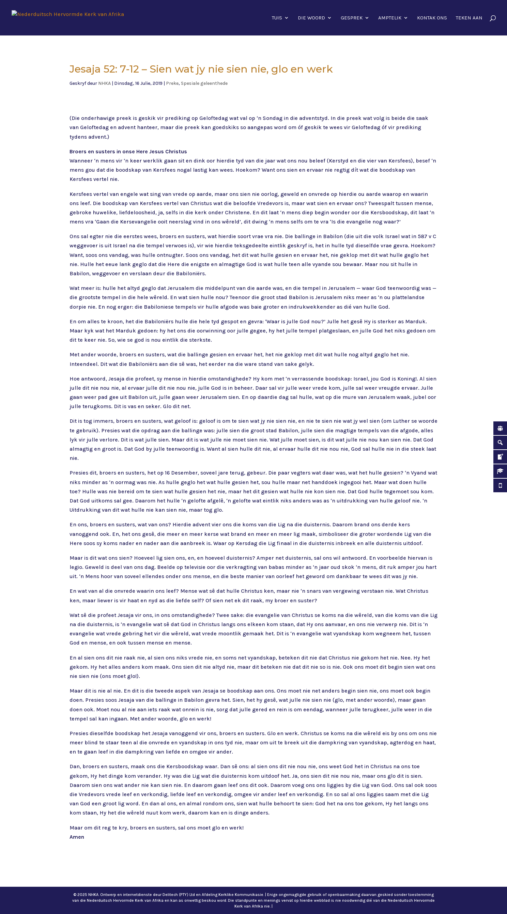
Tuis (277, 18)
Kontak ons (432, 18)
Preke (172, 83)
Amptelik (389, 18)
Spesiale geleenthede (204, 83)
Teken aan (469, 18)
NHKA (104, 83)
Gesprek (352, 18)
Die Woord (311, 18)
